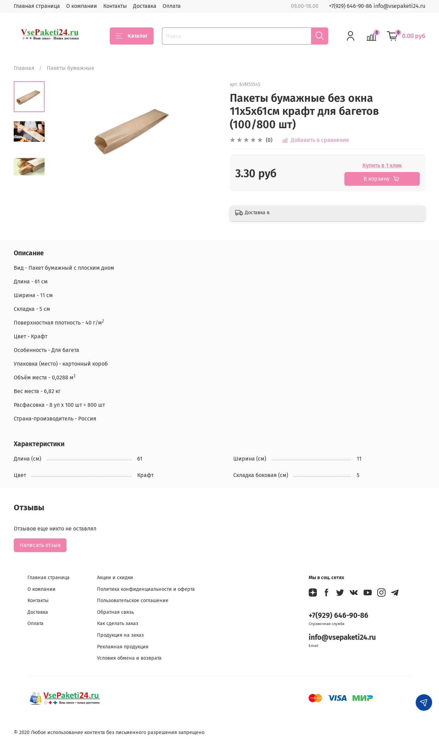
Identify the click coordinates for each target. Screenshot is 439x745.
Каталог (132, 36)
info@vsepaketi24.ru (342, 637)
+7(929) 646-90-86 (338, 615)
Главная (24, 68)
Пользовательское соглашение (132, 600)
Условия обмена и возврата (129, 658)
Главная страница (37, 6)
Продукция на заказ (120, 635)
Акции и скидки (115, 578)
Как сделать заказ (117, 623)
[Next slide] (29, 167)
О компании (81, 6)
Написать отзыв (40, 545)
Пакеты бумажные (70, 68)
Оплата (172, 6)
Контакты (115, 6)
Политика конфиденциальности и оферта (146, 589)
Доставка (144, 6)
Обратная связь (115, 612)
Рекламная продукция (123, 647)
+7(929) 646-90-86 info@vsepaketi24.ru (377, 6)
